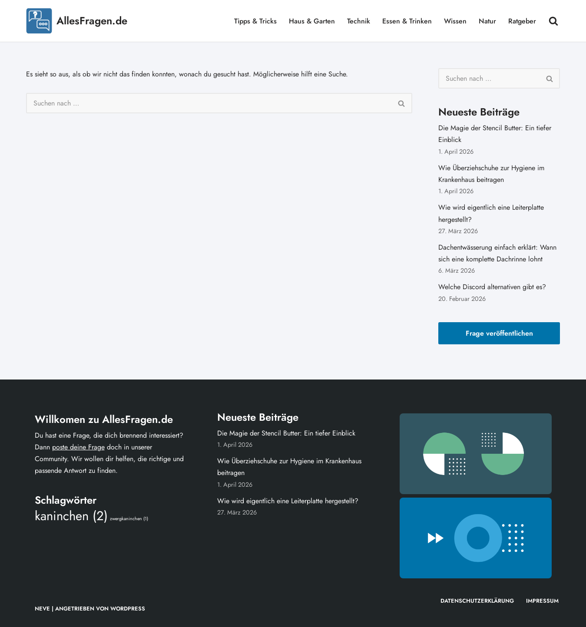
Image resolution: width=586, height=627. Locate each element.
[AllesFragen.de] (76, 21)
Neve (42, 608)
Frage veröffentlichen (499, 333)
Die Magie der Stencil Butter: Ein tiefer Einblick (286, 433)
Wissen (455, 21)
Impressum (542, 601)
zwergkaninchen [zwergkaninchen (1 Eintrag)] (129, 518)
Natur (487, 21)
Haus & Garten (312, 21)
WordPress (127, 608)
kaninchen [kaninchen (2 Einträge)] (71, 516)
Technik (358, 21)
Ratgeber (522, 21)
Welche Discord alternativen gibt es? (492, 287)
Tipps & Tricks (255, 21)
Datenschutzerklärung (477, 601)
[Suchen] (553, 21)
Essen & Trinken (407, 21)
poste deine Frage (78, 447)
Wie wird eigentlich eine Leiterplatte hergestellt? (289, 501)
